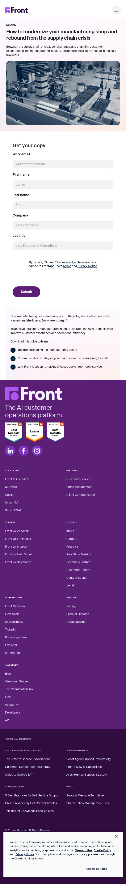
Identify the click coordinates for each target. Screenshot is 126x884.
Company (20, 215)
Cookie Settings (96, 869)
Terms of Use (83, 850)
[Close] (116, 836)
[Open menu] (116, 10)
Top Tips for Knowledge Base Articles (29, 811)
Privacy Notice (87, 266)
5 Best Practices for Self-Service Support (32, 795)
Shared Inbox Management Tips (87, 803)
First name (21, 175)
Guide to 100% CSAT (19, 774)
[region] (63, 854)
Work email (21, 154)
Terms (67, 266)
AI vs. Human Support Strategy (87, 774)
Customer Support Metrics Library (27, 767)
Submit (26, 292)
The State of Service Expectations (27, 759)
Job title (19, 236)
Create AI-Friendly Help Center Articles (31, 803)
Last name (21, 195)
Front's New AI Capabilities (84, 767)
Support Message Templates (85, 795)
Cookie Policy (102, 850)
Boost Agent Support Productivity (88, 759)
